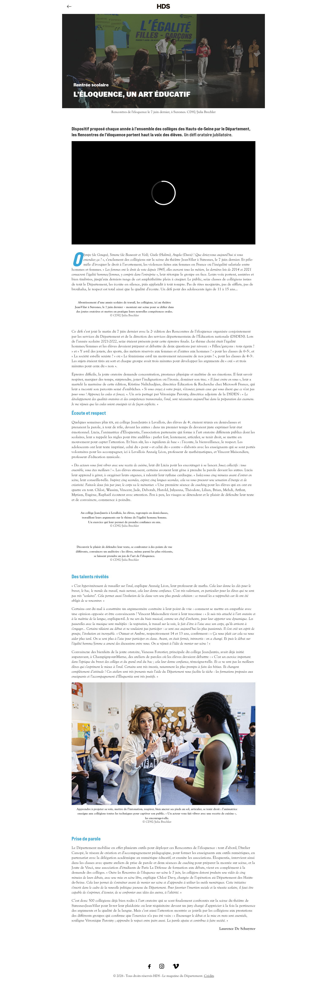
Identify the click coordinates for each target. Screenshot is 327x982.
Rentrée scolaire (91, 84)
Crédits (209, 976)
